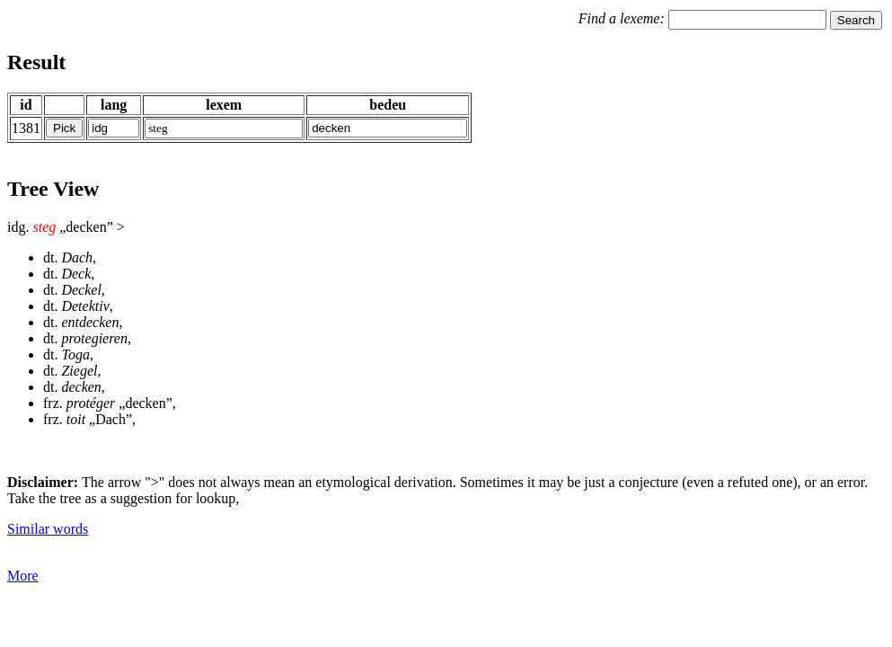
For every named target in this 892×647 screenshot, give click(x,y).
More (23, 575)
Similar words (47, 528)
